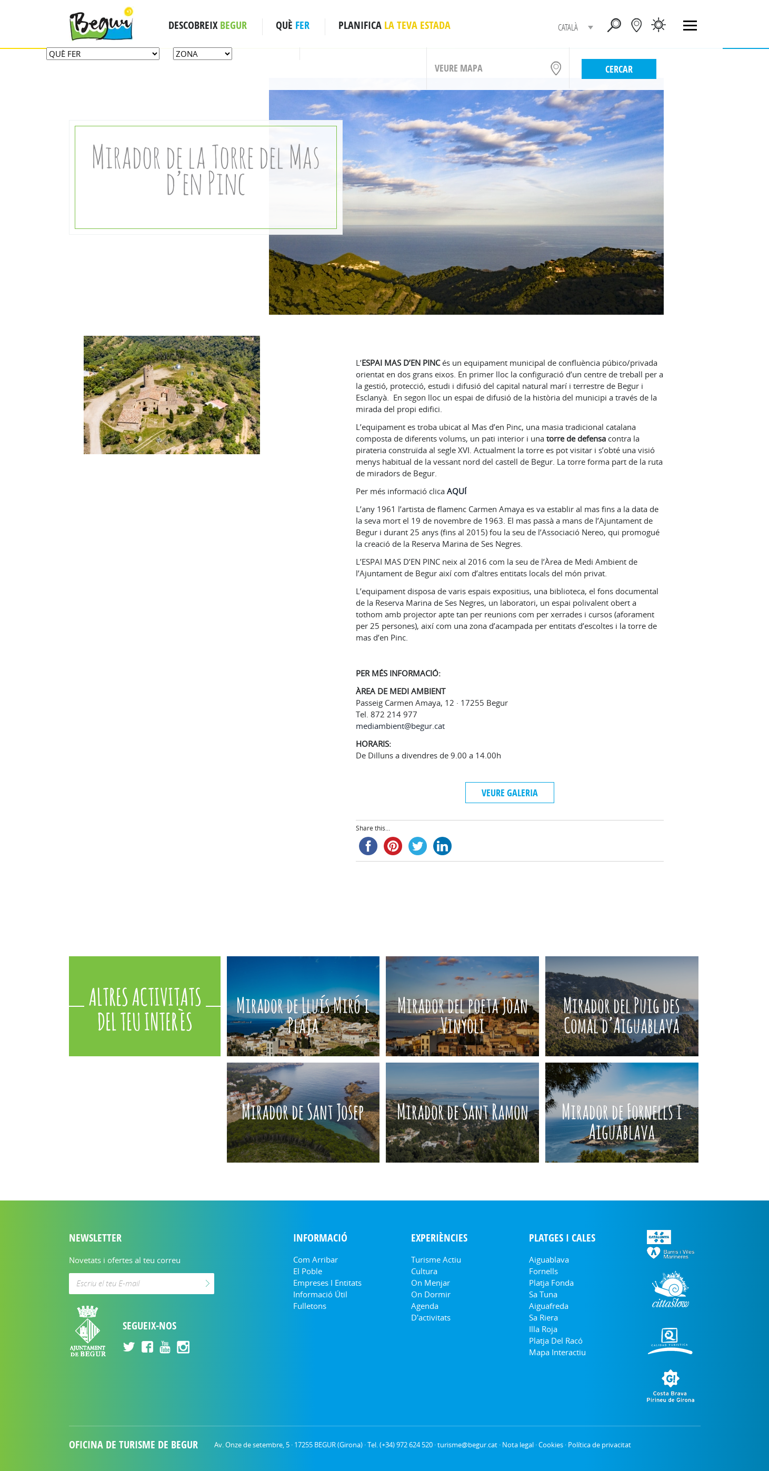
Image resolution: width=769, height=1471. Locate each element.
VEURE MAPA (459, 68)
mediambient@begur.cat (400, 726)
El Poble (307, 1271)
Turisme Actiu (436, 1259)
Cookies (550, 1444)
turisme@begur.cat (467, 1444)
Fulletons (309, 1305)
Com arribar (315, 1259)
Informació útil (320, 1294)
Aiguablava (549, 1259)
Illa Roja (543, 1329)
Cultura (424, 1271)
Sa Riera (543, 1317)
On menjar (430, 1282)
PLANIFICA (394, 25)
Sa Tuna (543, 1294)
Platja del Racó (556, 1340)
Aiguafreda (548, 1305)
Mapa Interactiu (557, 1352)
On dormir (431, 1294)
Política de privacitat (599, 1444)
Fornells (543, 1271)
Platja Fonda (551, 1282)
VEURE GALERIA (510, 792)
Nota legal (518, 1444)
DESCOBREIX (207, 25)
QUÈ (292, 25)
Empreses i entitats (327, 1282)
